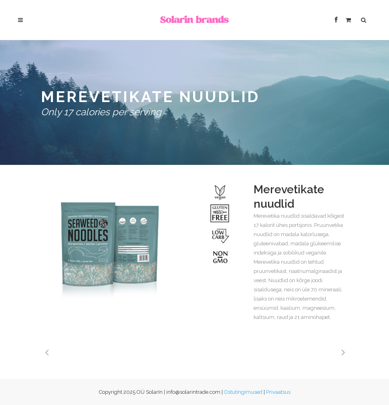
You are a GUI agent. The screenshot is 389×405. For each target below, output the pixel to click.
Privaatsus (278, 392)
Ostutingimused (243, 392)
